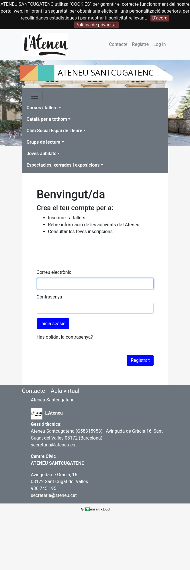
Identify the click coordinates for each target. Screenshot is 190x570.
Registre (140, 44)
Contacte (118, 44)
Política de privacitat (96, 25)
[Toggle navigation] (35, 96)
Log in (159, 44)
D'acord (159, 18)
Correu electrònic (54, 272)
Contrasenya (49, 297)
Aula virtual (65, 390)
